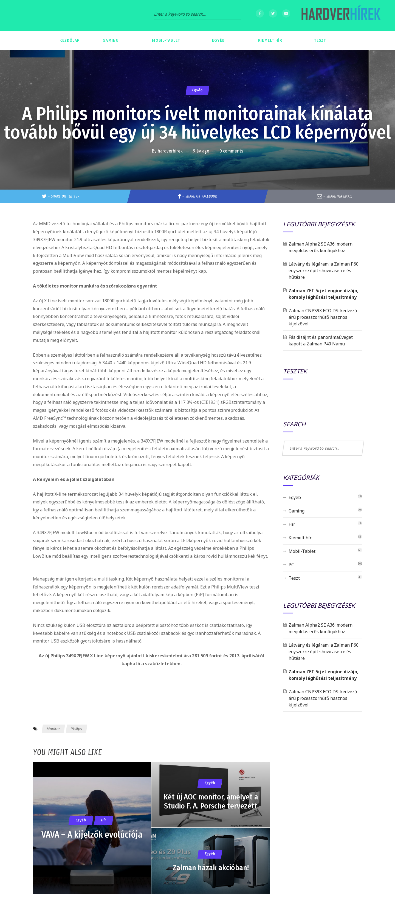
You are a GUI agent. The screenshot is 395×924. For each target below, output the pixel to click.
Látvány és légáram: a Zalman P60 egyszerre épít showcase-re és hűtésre (324, 270)
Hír (292, 524)
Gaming (296, 511)
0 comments (231, 151)
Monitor (53, 728)
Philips (76, 728)
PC (291, 565)
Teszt (294, 578)
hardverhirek (170, 151)
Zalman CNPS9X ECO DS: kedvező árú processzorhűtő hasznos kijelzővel (323, 317)
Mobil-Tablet (302, 551)
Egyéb (197, 90)
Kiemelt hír (300, 538)
